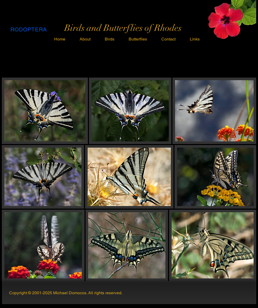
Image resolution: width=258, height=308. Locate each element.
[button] (110, 39)
